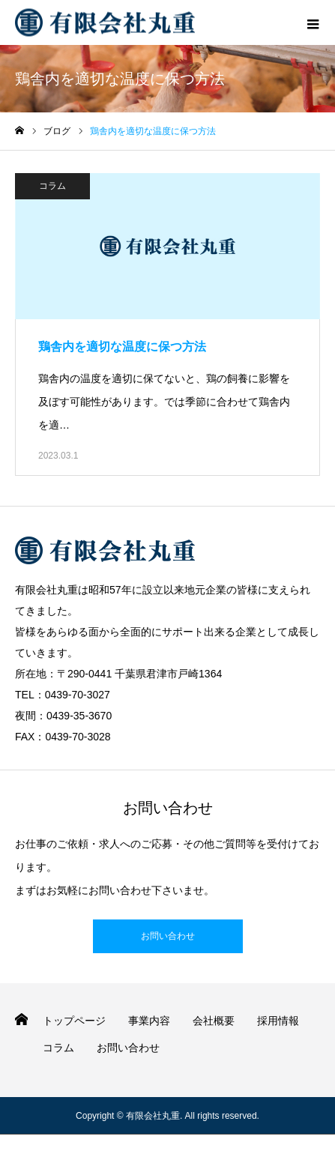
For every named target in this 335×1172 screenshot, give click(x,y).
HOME (21, 1019)
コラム (52, 186)
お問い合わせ (168, 936)
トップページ (74, 1021)
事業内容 (149, 1021)
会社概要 (214, 1021)
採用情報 (278, 1021)
